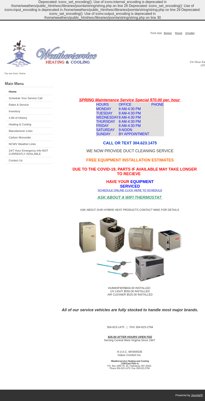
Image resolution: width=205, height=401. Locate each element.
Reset (178, 33)
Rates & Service (19, 104)
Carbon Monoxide (20, 137)
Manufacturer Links (20, 131)
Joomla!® (197, 395)
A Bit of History (18, 117)
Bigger (168, 33)
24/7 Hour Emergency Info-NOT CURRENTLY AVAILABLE (28, 152)
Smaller (190, 33)
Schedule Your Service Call (25, 98)
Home (13, 91)
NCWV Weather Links (22, 144)
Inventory (14, 111)
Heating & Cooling (20, 124)
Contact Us (15, 160)
